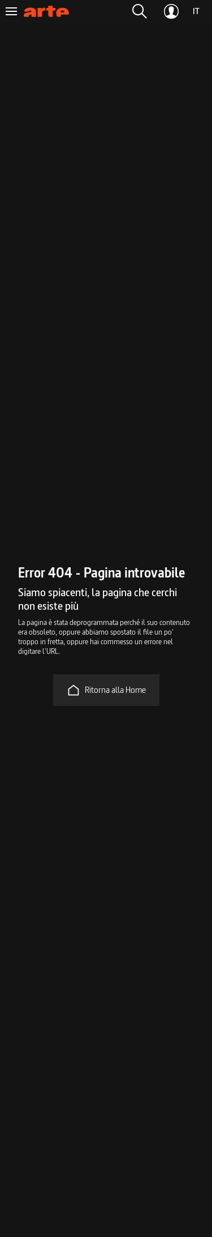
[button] (139, 11)
